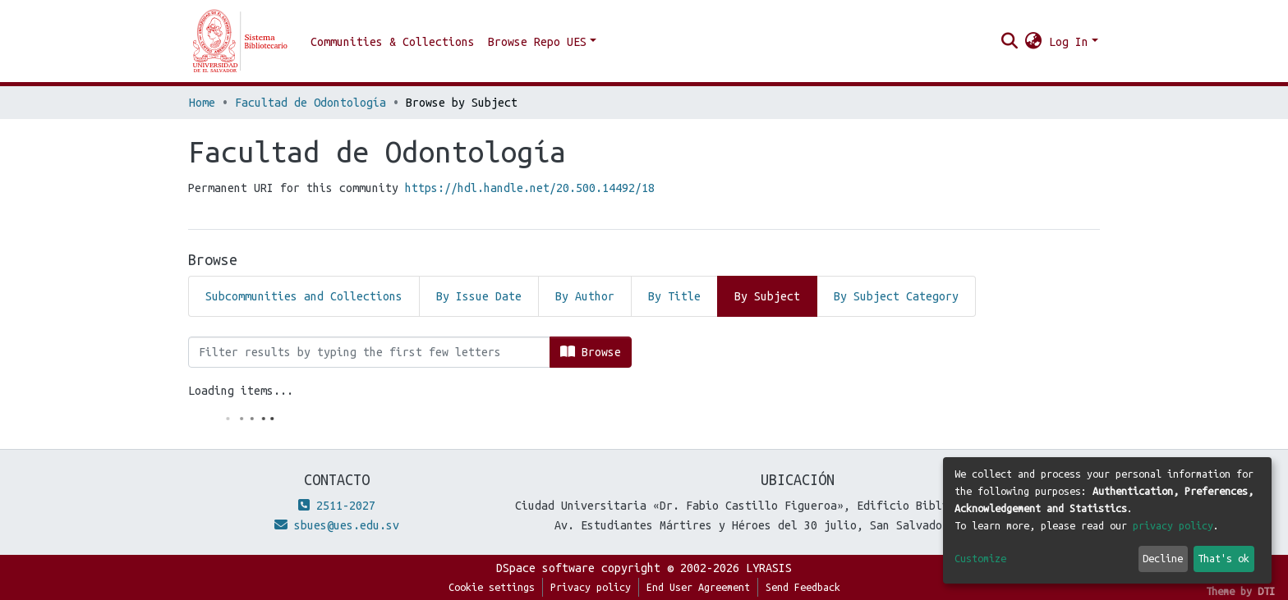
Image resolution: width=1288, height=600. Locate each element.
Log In (1068, 41)
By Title (674, 296)
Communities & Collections (392, 41)
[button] (1034, 42)
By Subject (767, 296)
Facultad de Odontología (310, 102)
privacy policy (1173, 525)
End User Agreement (698, 587)
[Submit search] (1010, 42)
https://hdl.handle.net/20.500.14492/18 (530, 188)
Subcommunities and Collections (303, 296)
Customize (980, 558)
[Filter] (369, 352)
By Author (584, 296)
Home (202, 102)
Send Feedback (803, 587)
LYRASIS (769, 568)
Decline (1163, 558)
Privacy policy (590, 587)
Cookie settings (491, 587)
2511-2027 (336, 505)
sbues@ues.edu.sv (336, 525)
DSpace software (545, 568)
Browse (590, 352)
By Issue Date (479, 296)
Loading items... (240, 390)
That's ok (1223, 558)
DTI (1266, 591)
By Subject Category (896, 296)
